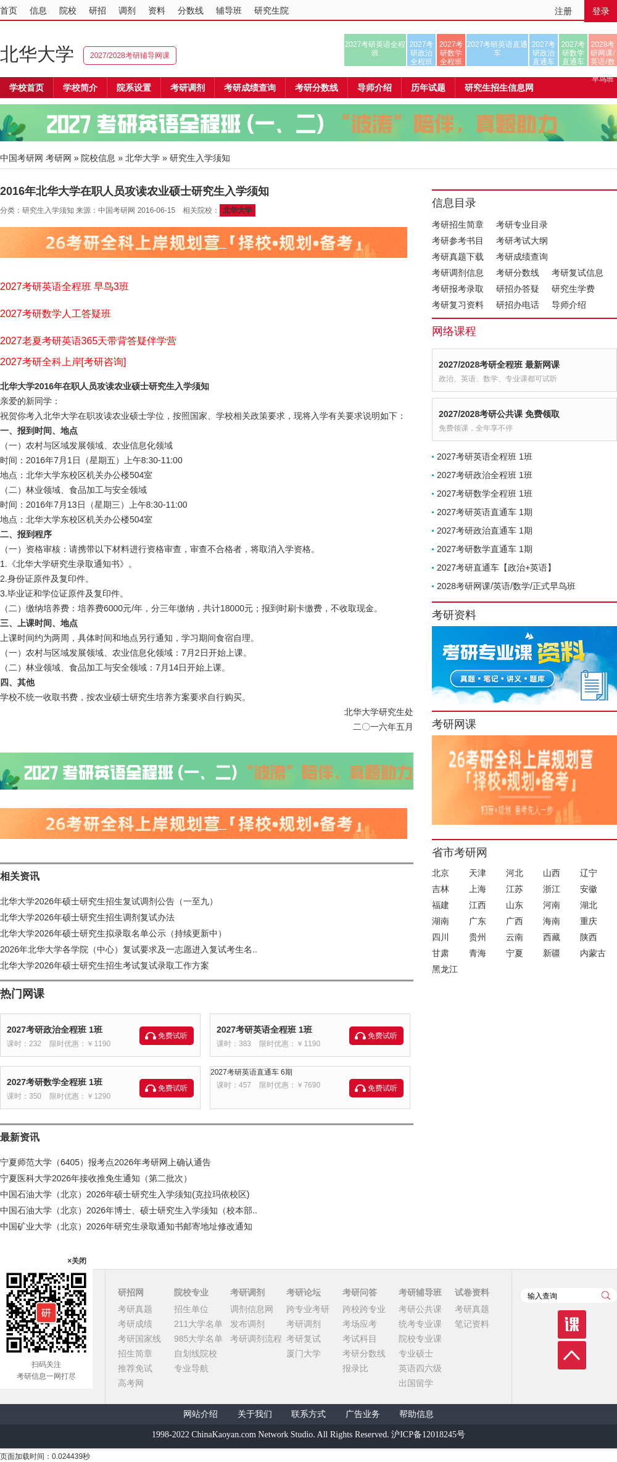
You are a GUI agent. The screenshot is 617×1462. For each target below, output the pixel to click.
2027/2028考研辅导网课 (130, 55)
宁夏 (514, 953)
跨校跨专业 (364, 1309)
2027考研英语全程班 (375, 48)
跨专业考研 (307, 1309)
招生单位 (191, 1309)
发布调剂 (247, 1324)
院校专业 (191, 1292)
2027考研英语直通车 (497, 48)
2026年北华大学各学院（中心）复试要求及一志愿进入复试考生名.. (128, 949)
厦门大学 (303, 1353)
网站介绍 (200, 1414)
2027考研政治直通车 (544, 53)
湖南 (440, 921)
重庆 (588, 921)
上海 (477, 889)
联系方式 (308, 1414)
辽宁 (588, 873)
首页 (8, 10)
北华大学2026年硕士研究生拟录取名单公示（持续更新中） (113, 933)
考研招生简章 (458, 224)
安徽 (588, 889)
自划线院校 (195, 1353)
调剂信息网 (251, 1309)
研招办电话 (517, 305)
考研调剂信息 (458, 273)
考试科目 (359, 1339)
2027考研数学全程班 (451, 53)
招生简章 (135, 1353)
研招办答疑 (517, 289)
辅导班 (229, 10)
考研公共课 (420, 1309)
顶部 (572, 1355)
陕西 (588, 937)
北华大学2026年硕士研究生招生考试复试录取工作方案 (104, 965)
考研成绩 (135, 1324)
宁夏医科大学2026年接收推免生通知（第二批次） (96, 1178)
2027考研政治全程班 (422, 53)
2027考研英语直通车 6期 (251, 1072)
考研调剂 (187, 88)
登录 (601, 11)
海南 (551, 921)
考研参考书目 (458, 241)
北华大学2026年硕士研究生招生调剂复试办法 (87, 917)
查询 (606, 1295)
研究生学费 (573, 289)
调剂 (127, 10)
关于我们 (255, 1414)
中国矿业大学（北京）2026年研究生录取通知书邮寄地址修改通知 (126, 1226)
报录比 (355, 1368)
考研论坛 (303, 1292)
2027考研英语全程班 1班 (264, 1030)
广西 (514, 921)
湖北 (588, 905)
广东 (477, 921)
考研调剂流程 (256, 1339)
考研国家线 (139, 1339)
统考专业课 (420, 1324)
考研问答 (359, 1292)
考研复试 (303, 1339)
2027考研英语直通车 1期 (484, 512)
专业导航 (191, 1368)
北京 (440, 873)
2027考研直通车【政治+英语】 (496, 567)
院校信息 (98, 158)
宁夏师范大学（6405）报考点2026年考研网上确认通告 (105, 1162)
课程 (572, 1324)
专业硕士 (416, 1353)
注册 (563, 11)
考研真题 (135, 1309)
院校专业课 (420, 1339)
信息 (38, 10)
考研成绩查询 (522, 257)
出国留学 (416, 1383)
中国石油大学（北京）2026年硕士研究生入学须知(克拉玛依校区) (124, 1194)
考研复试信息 (577, 273)
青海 (477, 953)
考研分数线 (517, 273)
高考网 (131, 1383)
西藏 (551, 937)
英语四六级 (420, 1368)
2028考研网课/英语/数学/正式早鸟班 (602, 53)
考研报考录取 (458, 289)
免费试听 (173, 1035)
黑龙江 (445, 969)
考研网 (59, 158)
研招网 (131, 1292)
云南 (514, 937)
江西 (477, 905)
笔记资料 (472, 1324)
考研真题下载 (458, 257)
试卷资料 (472, 1292)
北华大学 (37, 54)
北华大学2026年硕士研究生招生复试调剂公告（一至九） (109, 901)
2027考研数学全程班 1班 (54, 1082)
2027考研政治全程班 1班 (54, 1030)
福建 (440, 905)
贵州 (477, 937)
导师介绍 (374, 88)
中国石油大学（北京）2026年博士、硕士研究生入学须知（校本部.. (128, 1210)
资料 (156, 10)
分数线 (191, 10)
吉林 (440, 889)
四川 (440, 937)
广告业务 (363, 1414)
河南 (551, 905)
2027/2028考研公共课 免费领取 (499, 414)
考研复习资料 (458, 305)
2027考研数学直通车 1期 (484, 549)
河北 (514, 873)
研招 (97, 10)
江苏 (514, 889)
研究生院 (271, 10)
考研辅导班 (420, 1292)
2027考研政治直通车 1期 (484, 530)
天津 (477, 873)
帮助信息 (416, 1414)
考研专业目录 (522, 224)
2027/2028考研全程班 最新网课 (499, 365)
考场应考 (359, 1324)
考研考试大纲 (522, 241)
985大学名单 (198, 1339)
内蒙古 (593, 953)
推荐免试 (135, 1368)
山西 (551, 873)
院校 (68, 10)
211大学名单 (198, 1324)
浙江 (551, 889)
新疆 (551, 953)
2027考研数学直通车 (573, 53)
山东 (514, 905)
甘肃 (440, 953)
